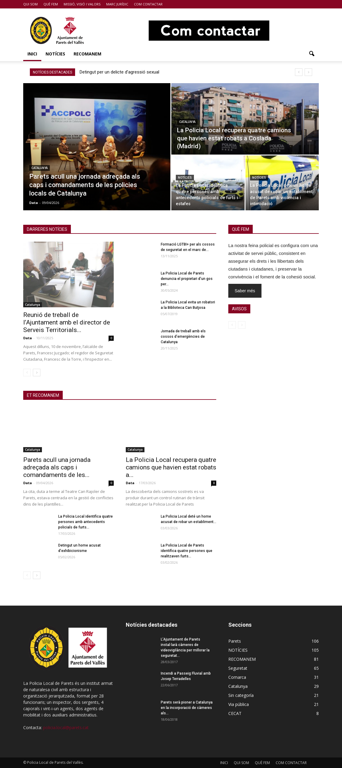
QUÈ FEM (50, 4)
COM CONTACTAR (148, 4)
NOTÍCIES (55, 54)
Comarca (237, 677)
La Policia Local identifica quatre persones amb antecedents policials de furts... (85, 521)
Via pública (238, 704)
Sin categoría (241, 695)
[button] (311, 54)
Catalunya (39, 168)
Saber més (245, 290)
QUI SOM (30, 4)
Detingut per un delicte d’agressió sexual (119, 72)
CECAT (235, 713)
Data (33, 202)
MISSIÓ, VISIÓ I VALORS (82, 4)
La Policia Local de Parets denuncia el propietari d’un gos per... (187, 278)
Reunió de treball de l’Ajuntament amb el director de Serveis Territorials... (66, 322)
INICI (32, 54)
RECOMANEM (87, 54)
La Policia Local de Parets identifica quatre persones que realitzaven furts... (186, 550)
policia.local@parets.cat (66, 727)
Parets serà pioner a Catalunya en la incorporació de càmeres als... (187, 707)
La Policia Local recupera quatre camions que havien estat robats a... (171, 467)
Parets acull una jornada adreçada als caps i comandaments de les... (56, 467)
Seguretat (237, 668)
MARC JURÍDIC (117, 4)
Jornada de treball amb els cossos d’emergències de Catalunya (183, 336)
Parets (234, 641)
